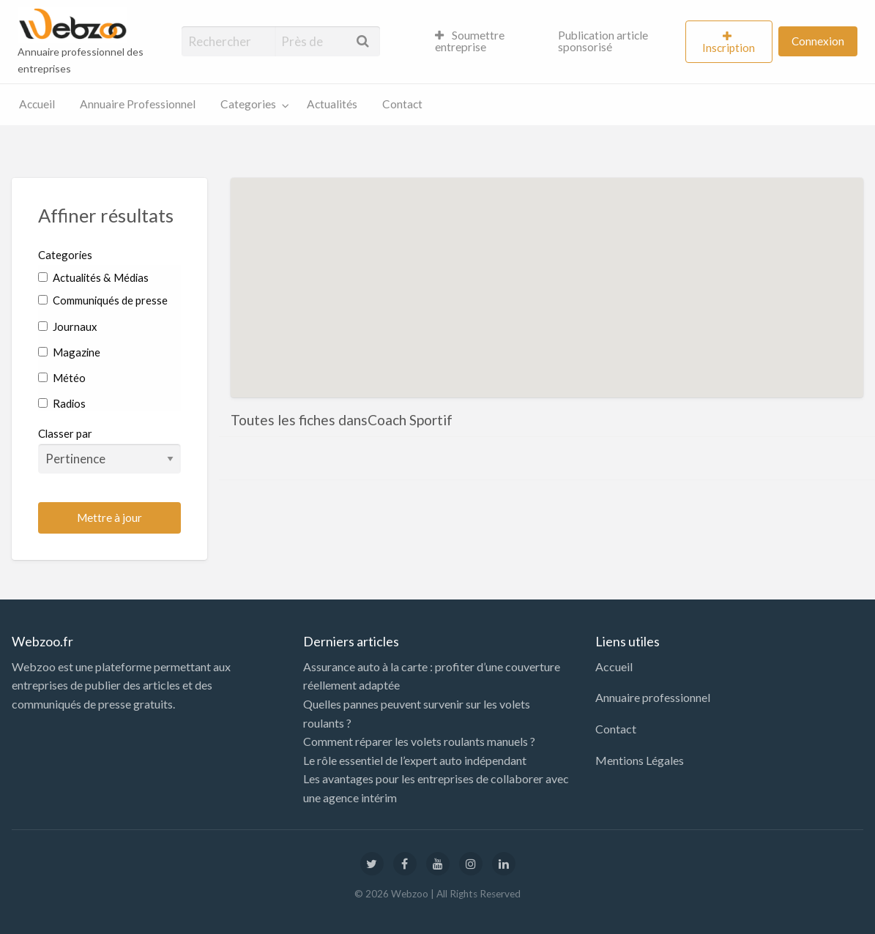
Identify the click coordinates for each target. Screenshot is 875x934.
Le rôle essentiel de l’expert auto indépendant (414, 760)
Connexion (818, 41)
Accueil (37, 104)
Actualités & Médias (93, 277)
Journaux (67, 326)
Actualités (332, 104)
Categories (248, 104)
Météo (62, 377)
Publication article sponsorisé (603, 41)
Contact (402, 104)
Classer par (109, 450)
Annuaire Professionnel (138, 104)
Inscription (728, 47)
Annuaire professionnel (652, 697)
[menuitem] (484, 41)
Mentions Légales (639, 760)
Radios (62, 403)
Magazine (69, 352)
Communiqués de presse (103, 300)
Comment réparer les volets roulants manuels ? (419, 741)
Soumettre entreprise (470, 41)
